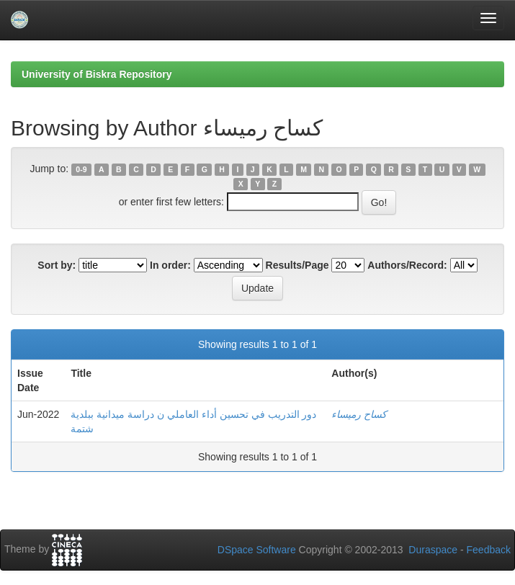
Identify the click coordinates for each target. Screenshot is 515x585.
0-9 (81, 169)
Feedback (489, 549)
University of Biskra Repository (97, 74)
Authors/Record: (407, 265)
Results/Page (297, 265)
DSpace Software (257, 549)
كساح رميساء (359, 414)
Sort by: (56, 265)
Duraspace (432, 549)
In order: (170, 265)
